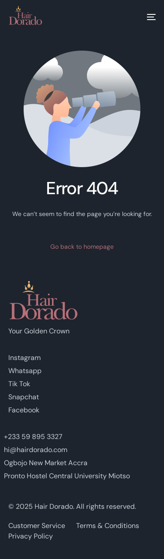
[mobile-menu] (145, 17)
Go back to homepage (82, 246)
